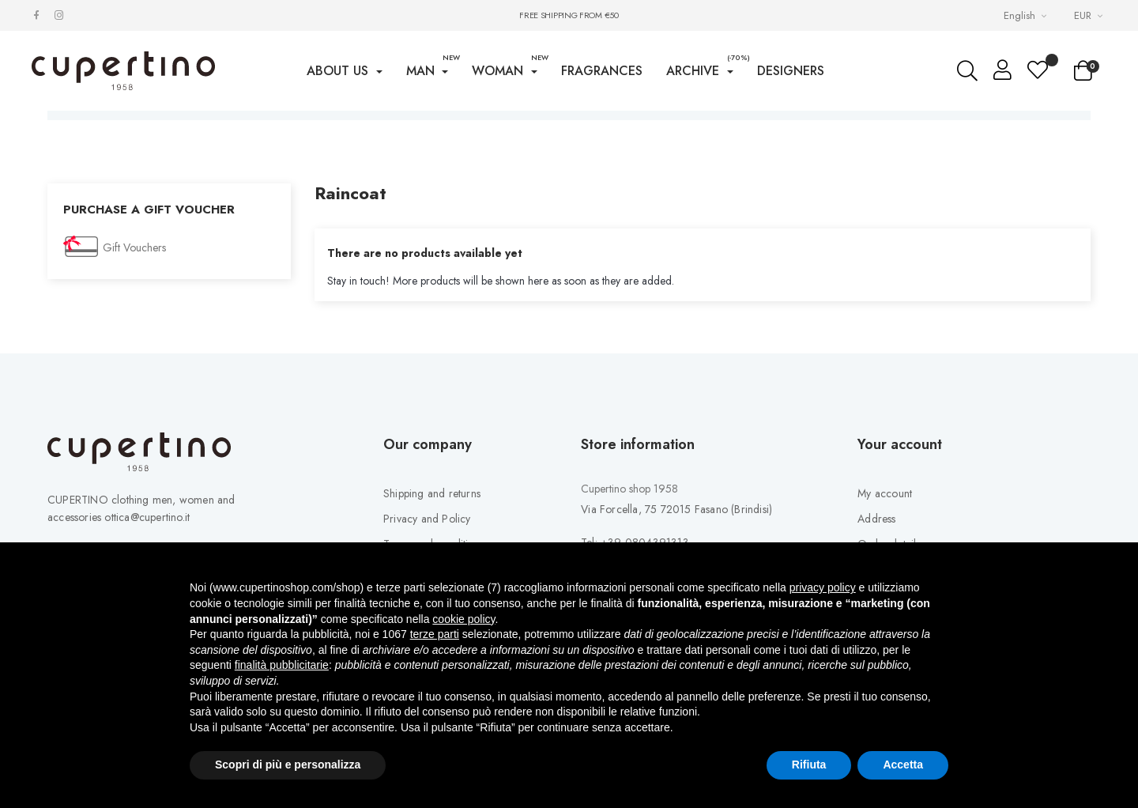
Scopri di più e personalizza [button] (287, 764)
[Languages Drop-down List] (1027, 15)
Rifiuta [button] (809, 764)
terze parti (434, 634)
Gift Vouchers (134, 288)
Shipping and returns (431, 534)
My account (884, 534)
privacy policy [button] (822, 587)
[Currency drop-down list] (1090, 15)
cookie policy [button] (463, 619)
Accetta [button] (903, 764)
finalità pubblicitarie (282, 665)
